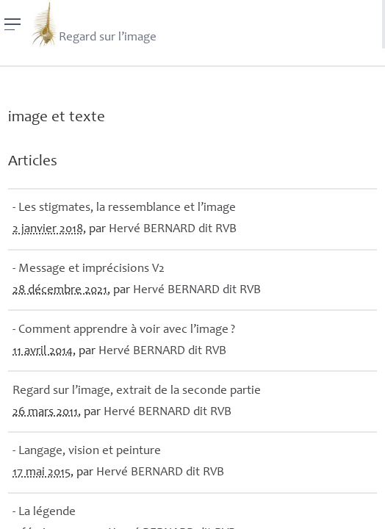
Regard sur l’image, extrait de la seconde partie (136, 391)
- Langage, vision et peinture (86, 451)
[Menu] (12, 24)
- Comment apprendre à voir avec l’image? (123, 330)
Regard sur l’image (92, 24)
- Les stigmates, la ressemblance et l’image (124, 208)
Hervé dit (173, 229)
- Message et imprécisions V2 (88, 269)
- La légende (44, 512)
